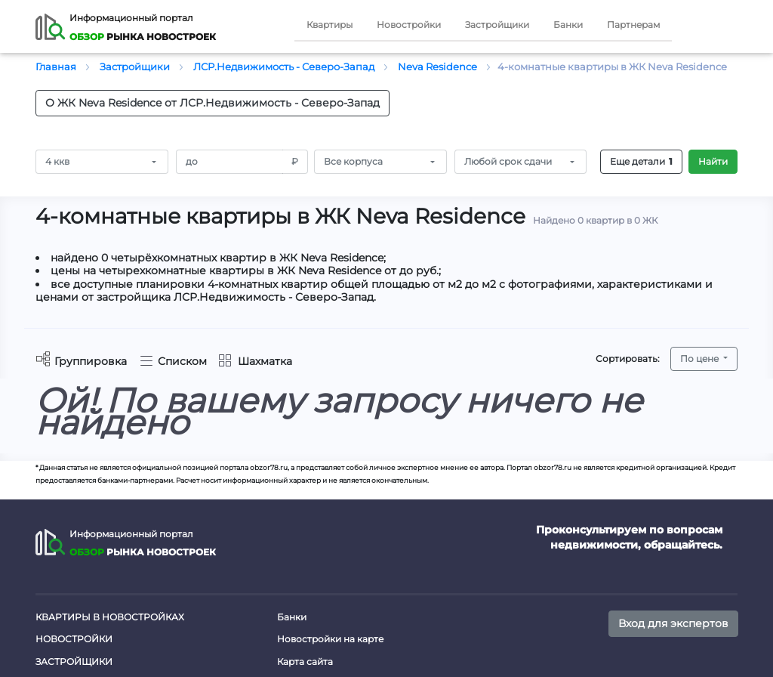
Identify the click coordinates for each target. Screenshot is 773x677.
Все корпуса (353, 161)
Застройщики (497, 24)
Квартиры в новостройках (109, 617)
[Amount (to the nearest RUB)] (230, 162)
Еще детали (641, 161)
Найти (713, 161)
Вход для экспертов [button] (673, 623)
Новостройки (409, 24)
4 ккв (57, 161)
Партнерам (633, 24)
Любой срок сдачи (508, 161)
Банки (568, 24)
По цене (700, 358)
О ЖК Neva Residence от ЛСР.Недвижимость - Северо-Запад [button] (212, 103)
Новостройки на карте (330, 639)
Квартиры (329, 24)
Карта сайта (305, 661)
